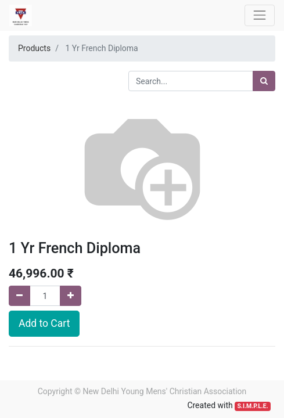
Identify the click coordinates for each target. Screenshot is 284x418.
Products (34, 48)
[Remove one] (19, 296)
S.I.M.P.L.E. (252, 406)
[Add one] (70, 296)
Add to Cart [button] (44, 323)
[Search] (264, 81)
